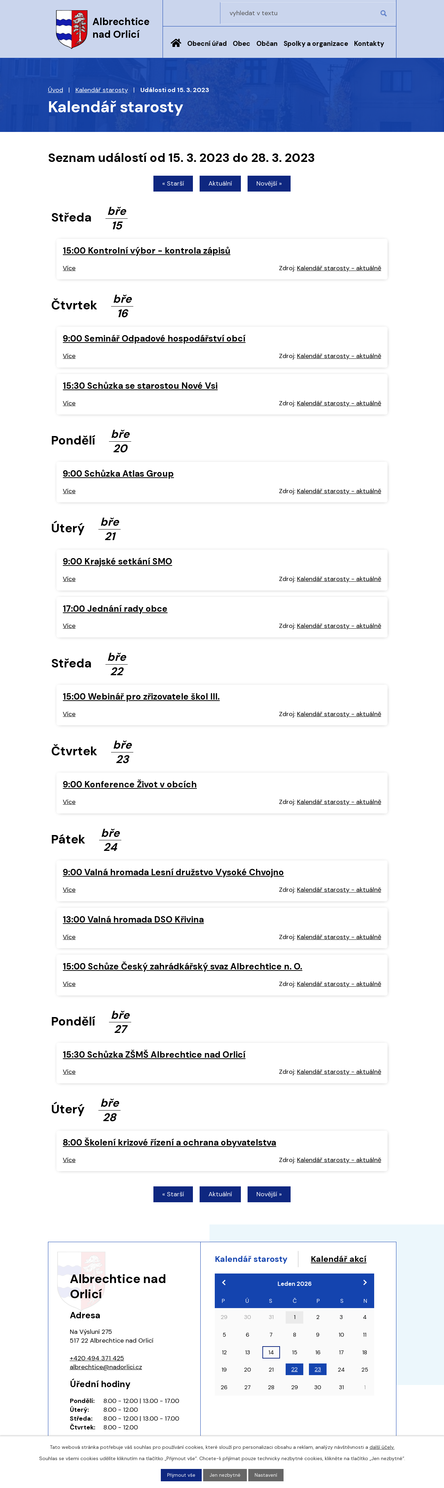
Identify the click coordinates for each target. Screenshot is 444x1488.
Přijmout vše (181, 1475)
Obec (241, 43)
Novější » (272, 184)
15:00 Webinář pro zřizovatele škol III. (141, 697)
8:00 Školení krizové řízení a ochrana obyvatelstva (169, 1143)
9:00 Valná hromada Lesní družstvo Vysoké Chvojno (173, 873)
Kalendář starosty (101, 90)
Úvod (176, 48)
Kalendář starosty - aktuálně (339, 269)
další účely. (382, 1447)
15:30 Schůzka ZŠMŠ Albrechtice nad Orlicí (154, 1055)
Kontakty (369, 43)
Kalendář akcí (244, 1274)
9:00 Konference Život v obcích (130, 785)
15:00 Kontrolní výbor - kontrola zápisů (146, 251)
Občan (267, 43)
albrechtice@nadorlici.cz (106, 1369)
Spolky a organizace (316, 43)
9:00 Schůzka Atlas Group (118, 474)
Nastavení (266, 1475)
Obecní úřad (207, 43)
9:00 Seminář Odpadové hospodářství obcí (154, 339)
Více (69, 269)
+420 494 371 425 (97, 1360)
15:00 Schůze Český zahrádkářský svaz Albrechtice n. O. (182, 967)
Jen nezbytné (225, 1475)
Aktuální (220, 184)
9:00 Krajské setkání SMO (117, 562)
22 (294, 1385)
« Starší (170, 184)
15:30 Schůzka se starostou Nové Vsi (140, 386)
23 (318, 1385)
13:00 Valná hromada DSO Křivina (133, 920)
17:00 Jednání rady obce (115, 609)
